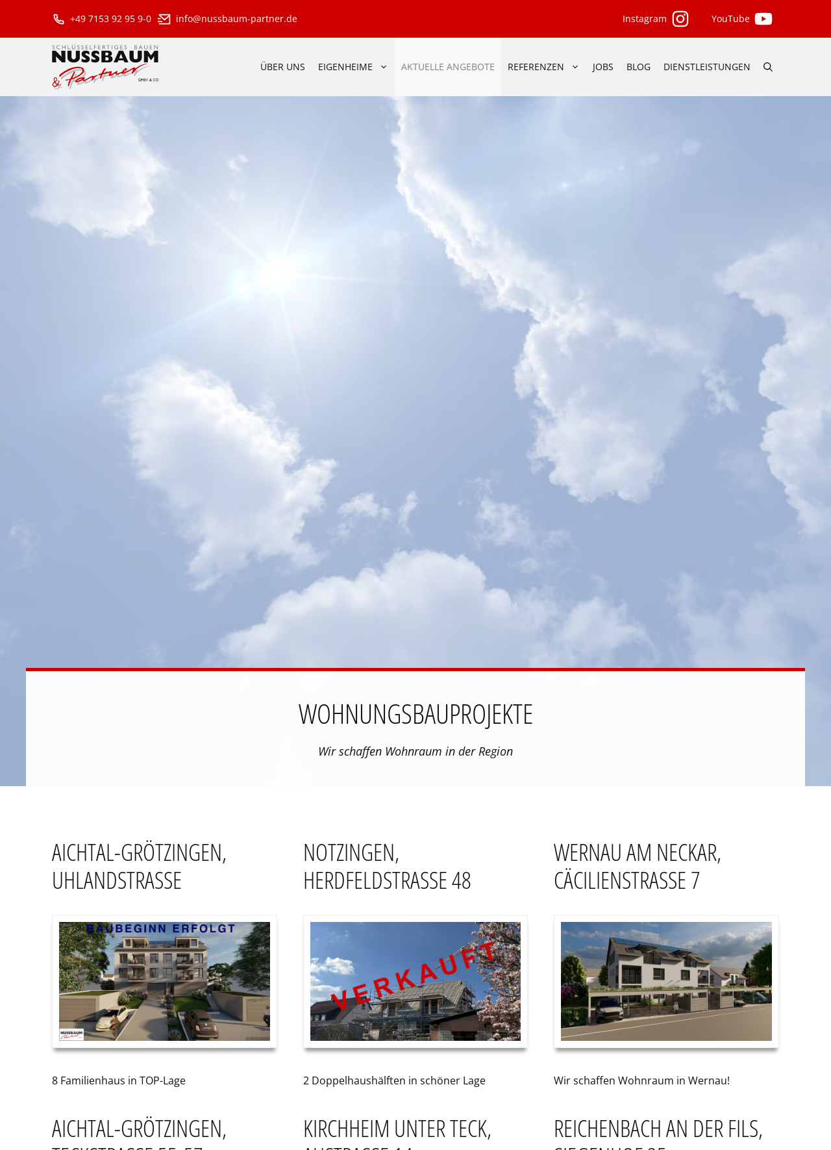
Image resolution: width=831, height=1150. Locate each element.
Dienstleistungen (707, 66)
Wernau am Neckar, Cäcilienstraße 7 (637, 866)
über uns (282, 66)
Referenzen (547, 67)
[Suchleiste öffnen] (768, 67)
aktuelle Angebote (448, 66)
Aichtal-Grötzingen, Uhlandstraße (139, 866)
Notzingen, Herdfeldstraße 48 (387, 866)
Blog (638, 66)
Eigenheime (356, 67)
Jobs (603, 66)
